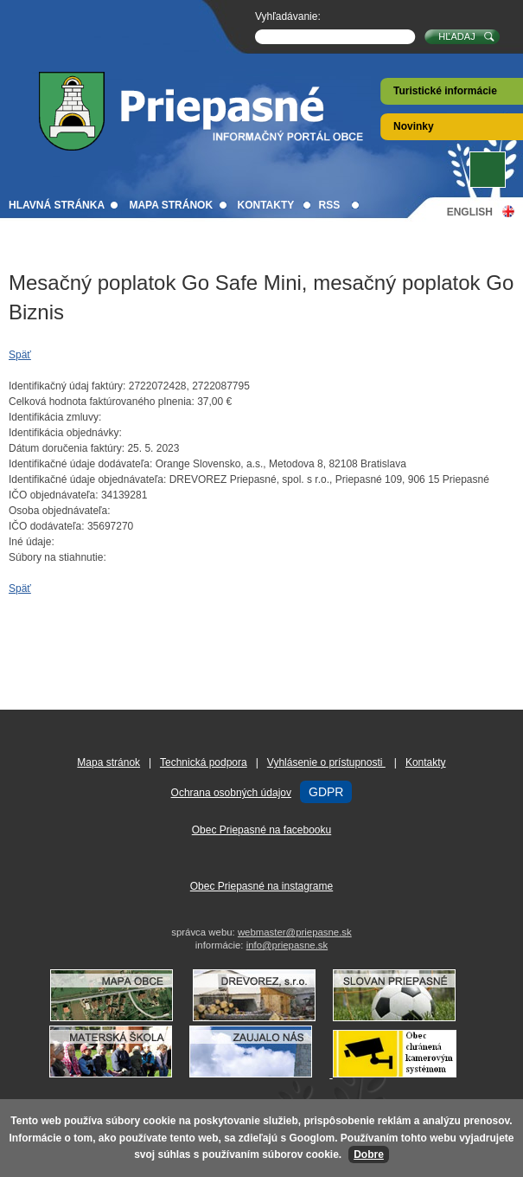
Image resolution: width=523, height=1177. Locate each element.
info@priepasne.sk (287, 945)
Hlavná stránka (57, 205)
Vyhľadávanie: (288, 16)
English (470, 211)
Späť (20, 355)
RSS (330, 205)
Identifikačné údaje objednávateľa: (87, 479)
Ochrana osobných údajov (231, 793)
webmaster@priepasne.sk (295, 932)
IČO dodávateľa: (47, 526)
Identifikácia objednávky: (65, 433)
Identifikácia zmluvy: (55, 417)
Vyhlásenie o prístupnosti (326, 762)
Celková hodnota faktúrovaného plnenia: (102, 402)
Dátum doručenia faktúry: (66, 448)
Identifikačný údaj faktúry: (67, 386)
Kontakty (265, 205)
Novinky (413, 126)
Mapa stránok (171, 205)
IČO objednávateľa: (54, 495)
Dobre (369, 1154)
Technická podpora (203, 762)
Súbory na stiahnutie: (57, 557)
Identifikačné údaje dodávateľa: (80, 464)
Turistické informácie (445, 91)
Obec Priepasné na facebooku (261, 830)
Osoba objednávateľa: (60, 511)
